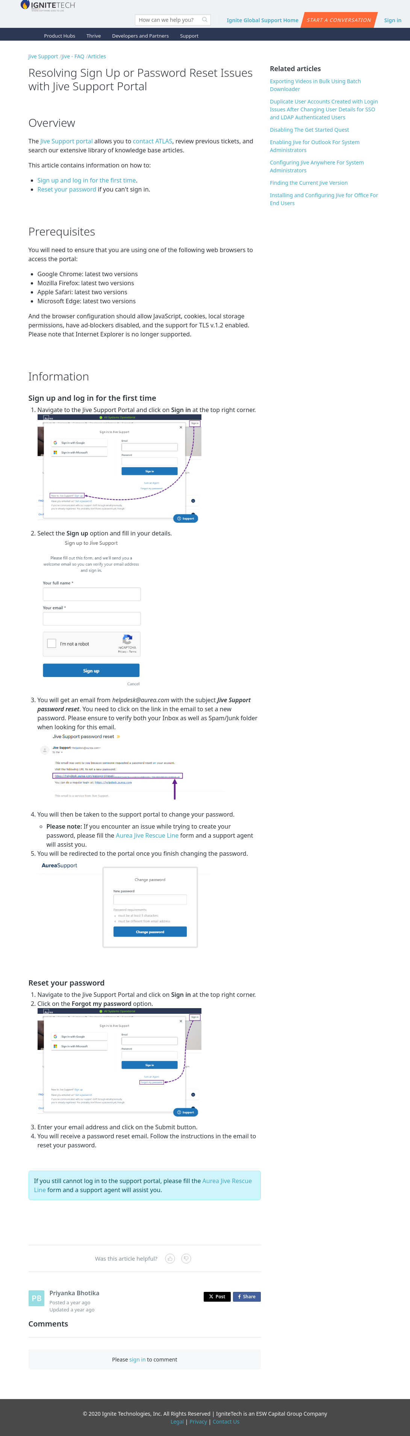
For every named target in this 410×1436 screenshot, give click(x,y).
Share (248, 1297)
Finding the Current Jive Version (309, 182)
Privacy (198, 1421)
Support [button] (189, 35)
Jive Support (43, 56)
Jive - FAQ (73, 56)
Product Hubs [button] (59, 35)
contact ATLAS (152, 141)
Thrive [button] (93, 35)
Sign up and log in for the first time (87, 180)
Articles (97, 56)
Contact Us (226, 1421)
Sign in (393, 20)
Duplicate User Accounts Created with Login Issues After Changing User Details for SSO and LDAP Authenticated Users (324, 109)
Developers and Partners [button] (140, 35)
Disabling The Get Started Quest (309, 129)
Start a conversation (339, 20)
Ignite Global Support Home (263, 20)
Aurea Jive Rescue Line (147, 835)
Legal (177, 1421)
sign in (137, 1359)
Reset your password (67, 189)
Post (217, 1296)
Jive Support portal (66, 141)
